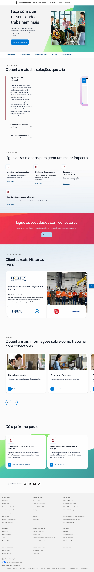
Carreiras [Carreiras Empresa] (65, 531)
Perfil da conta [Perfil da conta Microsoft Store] (36, 500)
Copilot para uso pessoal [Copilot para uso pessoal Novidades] (8, 513)
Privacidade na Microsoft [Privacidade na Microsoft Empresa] (69, 541)
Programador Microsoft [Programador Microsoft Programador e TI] (38, 531)
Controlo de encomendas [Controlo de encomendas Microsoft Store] (39, 513)
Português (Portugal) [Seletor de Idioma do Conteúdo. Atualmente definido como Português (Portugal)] (10, 558)
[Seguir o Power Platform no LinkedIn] (29, 483)
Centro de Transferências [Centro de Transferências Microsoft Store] (39, 503)
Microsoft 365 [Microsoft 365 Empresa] (5, 544)
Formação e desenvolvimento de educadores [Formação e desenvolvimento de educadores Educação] (73, 516)
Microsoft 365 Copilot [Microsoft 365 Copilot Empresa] (7, 547)
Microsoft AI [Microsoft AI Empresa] (5, 531)
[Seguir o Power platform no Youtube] (34, 483)
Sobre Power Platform (39, 2)
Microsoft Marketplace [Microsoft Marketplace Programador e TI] (38, 544)
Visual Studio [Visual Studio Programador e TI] (36, 553)
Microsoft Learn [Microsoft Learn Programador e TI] (36, 534)
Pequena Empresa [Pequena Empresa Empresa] (6, 553)
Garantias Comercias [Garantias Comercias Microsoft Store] (38, 519)
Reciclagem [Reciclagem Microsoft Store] (35, 516)
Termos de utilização (33, 568)
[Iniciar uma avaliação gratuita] (19, 465)
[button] (42, 80)
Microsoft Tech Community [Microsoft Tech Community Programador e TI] (39, 541)
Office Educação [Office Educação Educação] (67, 513)
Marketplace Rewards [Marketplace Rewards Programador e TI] (38, 550)
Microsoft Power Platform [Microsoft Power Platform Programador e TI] (39, 547)
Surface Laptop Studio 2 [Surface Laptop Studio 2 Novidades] (8, 506)
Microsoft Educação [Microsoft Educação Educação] (68, 500)
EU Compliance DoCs (73, 568)
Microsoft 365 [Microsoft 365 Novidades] (5, 516)
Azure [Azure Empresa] (3, 537)
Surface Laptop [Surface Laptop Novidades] (5, 503)
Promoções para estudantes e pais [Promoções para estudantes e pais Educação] (71, 519)
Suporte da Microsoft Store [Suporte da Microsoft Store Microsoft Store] (39, 506)
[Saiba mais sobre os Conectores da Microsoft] (46, 234)
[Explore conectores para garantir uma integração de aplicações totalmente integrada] (20, 42)
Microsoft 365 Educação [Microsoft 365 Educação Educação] (69, 510)
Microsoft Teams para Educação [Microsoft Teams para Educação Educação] (71, 506)
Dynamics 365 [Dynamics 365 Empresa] (5, 541)
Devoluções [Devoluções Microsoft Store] (35, 510)
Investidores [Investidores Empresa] (66, 544)
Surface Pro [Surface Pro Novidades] (5, 500)
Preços (60, 2)
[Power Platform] (25, 2)
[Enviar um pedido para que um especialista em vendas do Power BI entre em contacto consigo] (57, 465)
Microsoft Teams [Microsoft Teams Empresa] (6, 550)
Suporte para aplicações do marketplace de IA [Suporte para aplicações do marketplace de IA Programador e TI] (44, 537)
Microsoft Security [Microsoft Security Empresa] (6, 534)
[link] (10, 55)
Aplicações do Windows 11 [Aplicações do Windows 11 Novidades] (8, 522)
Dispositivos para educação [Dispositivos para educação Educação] (69, 503)
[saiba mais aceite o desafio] (10, 181)
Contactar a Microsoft (12, 568)
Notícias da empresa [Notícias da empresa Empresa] (68, 537)
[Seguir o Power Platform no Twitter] (25, 483)
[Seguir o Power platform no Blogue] (39, 483)
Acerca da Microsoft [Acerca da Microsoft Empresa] (68, 534)
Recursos (67, 2)
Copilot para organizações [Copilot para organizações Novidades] (8, 510)
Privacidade (22, 568)
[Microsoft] (9, 2)
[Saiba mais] (38, 183)
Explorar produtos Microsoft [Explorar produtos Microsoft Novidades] (9, 519)
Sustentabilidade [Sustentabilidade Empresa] (67, 547)
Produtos (52, 2)
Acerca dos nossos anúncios (58, 568)
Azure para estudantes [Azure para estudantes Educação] (68, 522)
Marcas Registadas (45, 568)
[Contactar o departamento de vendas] (91, 286)
